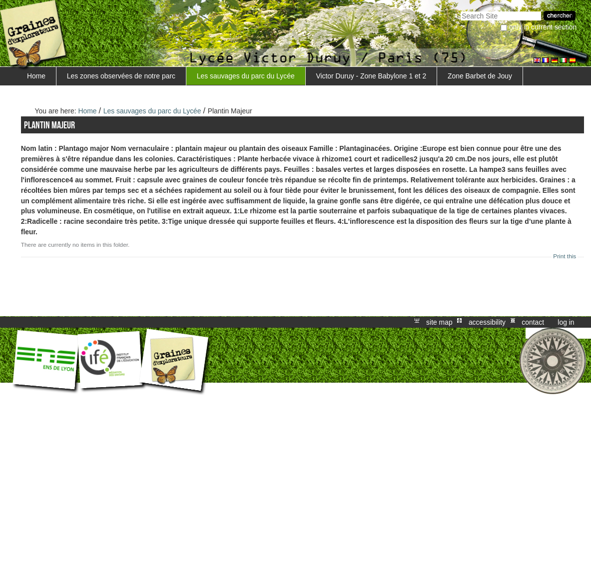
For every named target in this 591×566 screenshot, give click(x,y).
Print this (564, 256)
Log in (566, 322)
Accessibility (487, 322)
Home (36, 76)
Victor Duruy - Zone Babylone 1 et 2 (371, 76)
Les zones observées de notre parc (121, 76)
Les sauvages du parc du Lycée (246, 76)
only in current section (543, 27)
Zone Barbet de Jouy (480, 76)
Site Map (439, 322)
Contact (533, 322)
